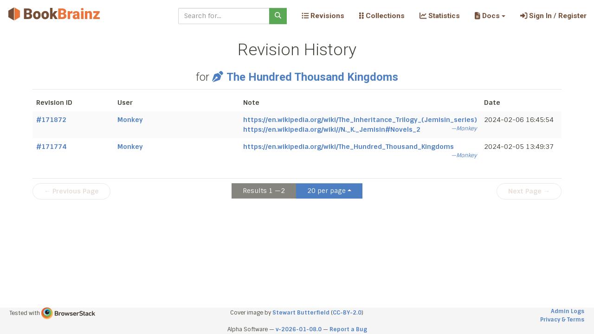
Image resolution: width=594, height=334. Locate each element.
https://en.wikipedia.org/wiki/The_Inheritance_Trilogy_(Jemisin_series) (360, 120)
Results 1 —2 (264, 190)
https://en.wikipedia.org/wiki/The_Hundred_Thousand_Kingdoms (348, 146)
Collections (382, 16)
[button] (489, 15)
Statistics (440, 16)
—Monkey (464, 128)
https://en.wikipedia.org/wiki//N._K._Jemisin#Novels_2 (331, 129)
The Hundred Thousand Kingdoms (305, 77)
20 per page (326, 190)
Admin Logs (567, 311)
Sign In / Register (553, 16)
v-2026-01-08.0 (299, 329)
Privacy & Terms (562, 319)
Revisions (323, 16)
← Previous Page (71, 191)
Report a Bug (348, 329)
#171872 (51, 120)
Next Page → (529, 191)
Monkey (130, 120)
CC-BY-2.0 (347, 312)
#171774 (51, 146)
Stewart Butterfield (300, 312)
